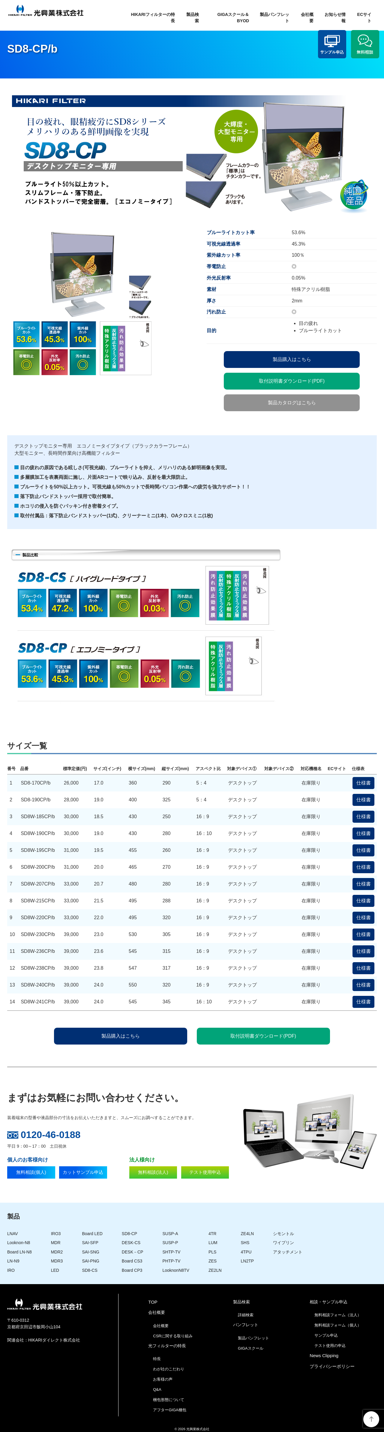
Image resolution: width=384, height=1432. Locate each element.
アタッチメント (287, 1252)
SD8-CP (129, 1233)
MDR (56, 1242)
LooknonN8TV (175, 1270)
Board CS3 (132, 1261)
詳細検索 (246, 1315)
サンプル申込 (326, 1335)
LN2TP (247, 1261)
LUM (213, 1242)
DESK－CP (132, 1252)
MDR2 (57, 1252)
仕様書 (363, 782)
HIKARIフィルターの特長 (153, 17)
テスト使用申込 (205, 1174)
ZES (212, 1261)
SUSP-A (170, 1233)
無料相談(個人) (31, 1174)
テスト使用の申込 (330, 1345)
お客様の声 (162, 1379)
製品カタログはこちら (292, 402)
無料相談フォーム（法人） (337, 1315)
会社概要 (307, 17)
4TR (212, 1233)
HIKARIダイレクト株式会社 (54, 1340)
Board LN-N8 (19, 1252)
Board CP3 (132, 1270)
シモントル (283, 1233)
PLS (212, 1252)
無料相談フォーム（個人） (337, 1325)
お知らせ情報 (335, 17)
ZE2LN (215, 1270)
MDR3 (57, 1261)
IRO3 (56, 1233)
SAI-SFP (90, 1242)
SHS (245, 1242)
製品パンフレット (274, 17)
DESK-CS (131, 1242)
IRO (11, 1270)
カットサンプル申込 (83, 1174)
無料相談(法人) (153, 1174)
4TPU (246, 1252)
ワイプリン (283, 1242)
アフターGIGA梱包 (169, 1410)
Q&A (157, 1389)
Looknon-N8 (18, 1242)
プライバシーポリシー (332, 1366)
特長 (157, 1359)
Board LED (92, 1233)
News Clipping (324, 1355)
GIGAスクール (250, 1348)
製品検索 (192, 17)
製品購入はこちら (292, 359)
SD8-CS (89, 1270)
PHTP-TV (171, 1261)
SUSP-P (170, 1242)
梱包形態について (168, 1399)
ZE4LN (247, 1233)
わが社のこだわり (168, 1369)
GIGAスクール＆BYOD (233, 17)
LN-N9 (13, 1261)
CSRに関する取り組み (172, 1336)
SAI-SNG (90, 1252)
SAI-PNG (90, 1261)
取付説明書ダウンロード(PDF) (292, 381)
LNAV (12, 1233)
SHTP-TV (171, 1252)
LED (55, 1270)
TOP (153, 1302)
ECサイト (364, 17)
